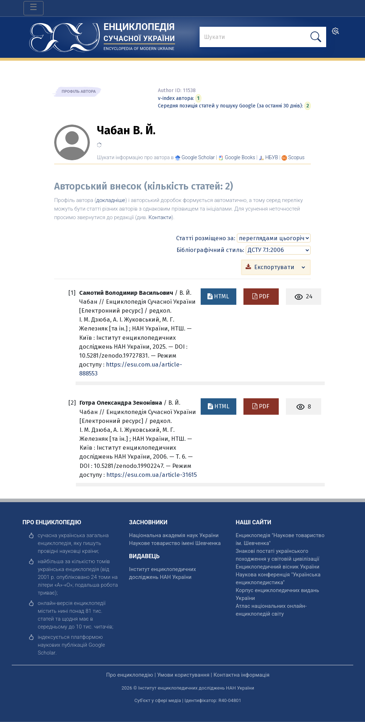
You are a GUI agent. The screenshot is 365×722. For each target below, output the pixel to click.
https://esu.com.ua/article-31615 (151, 474)
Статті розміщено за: (205, 238)
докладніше (110, 200)
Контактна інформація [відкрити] (241, 675)
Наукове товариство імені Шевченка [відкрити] (175, 543)
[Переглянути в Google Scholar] (198, 157)
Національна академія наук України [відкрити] (174, 535)
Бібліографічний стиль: (210, 249)
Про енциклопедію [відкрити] (129, 675)
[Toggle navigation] (33, 8)
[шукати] (316, 37)
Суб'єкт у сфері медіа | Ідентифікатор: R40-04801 (187, 700)
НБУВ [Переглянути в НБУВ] (271, 157)
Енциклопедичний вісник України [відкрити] (277, 567)
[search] (335, 33)
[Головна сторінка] (64, 35)
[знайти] (263, 37)
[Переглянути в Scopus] (296, 157)
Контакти (160, 217)
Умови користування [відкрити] (183, 675)
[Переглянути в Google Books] (240, 157)
